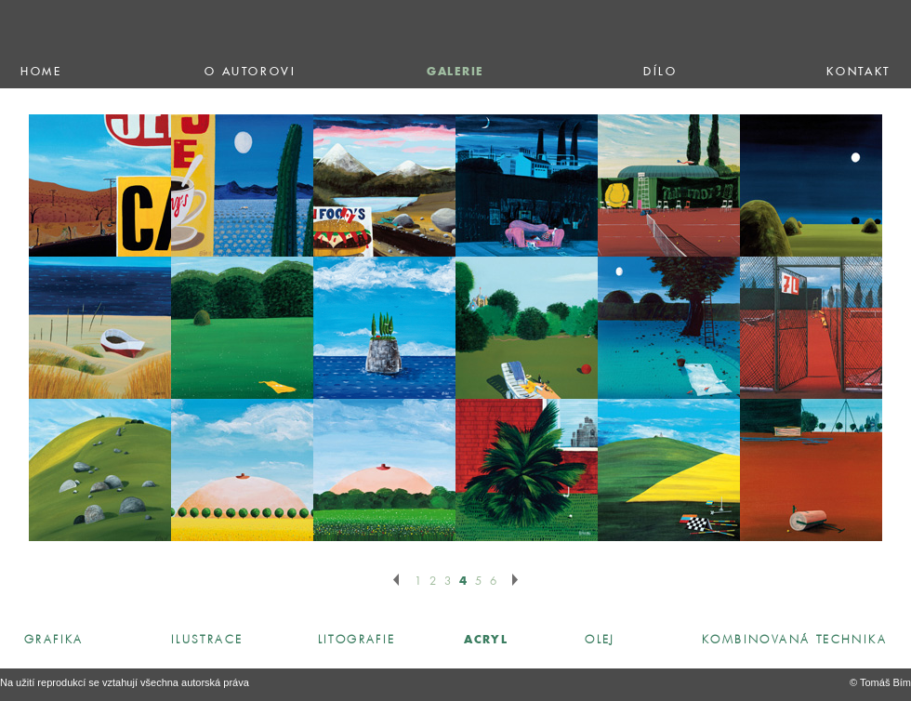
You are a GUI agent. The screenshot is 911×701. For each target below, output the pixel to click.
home (41, 72)
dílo (660, 72)
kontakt (858, 72)
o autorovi (250, 72)
